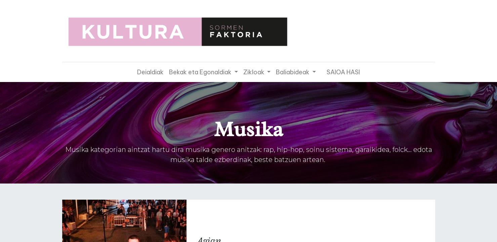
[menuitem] (150, 72)
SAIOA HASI (343, 72)
